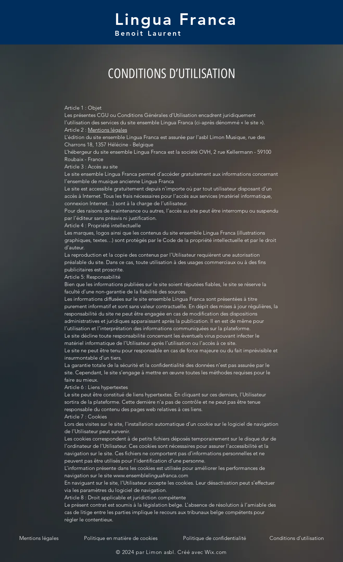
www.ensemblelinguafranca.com (150, 475)
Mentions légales (107, 129)
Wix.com (216, 552)
